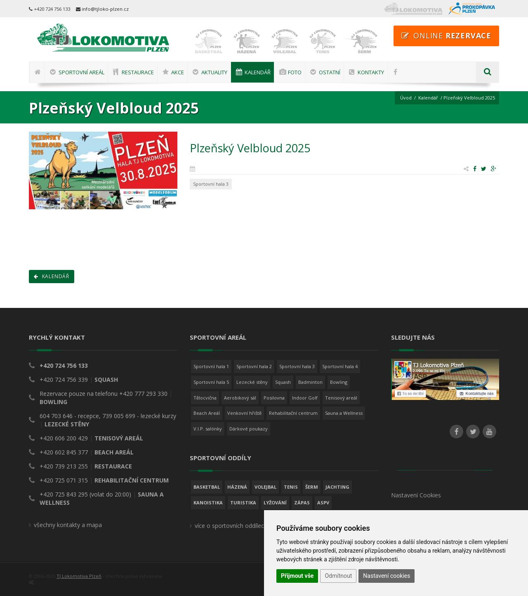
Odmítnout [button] (338, 575)
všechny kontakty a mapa (68, 525)
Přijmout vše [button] (297, 575)
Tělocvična (205, 398)
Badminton (310, 382)
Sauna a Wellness (344, 413)
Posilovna (274, 398)
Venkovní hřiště (244, 413)
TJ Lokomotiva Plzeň (79, 576)
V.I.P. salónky (207, 429)
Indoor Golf (305, 398)
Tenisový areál (341, 398)
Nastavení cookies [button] (386, 575)
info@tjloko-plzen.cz (105, 9)
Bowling (338, 382)
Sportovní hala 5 (211, 382)
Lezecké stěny (252, 382)
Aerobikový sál (240, 398)
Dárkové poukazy (248, 429)
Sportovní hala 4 (340, 366)
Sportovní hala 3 (297, 366)
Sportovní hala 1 (211, 366)
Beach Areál (206, 413)
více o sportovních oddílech (231, 526)
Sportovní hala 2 (254, 366)
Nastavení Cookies (416, 495)
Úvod (406, 98)
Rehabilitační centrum (293, 413)
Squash (283, 382)
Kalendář (428, 98)
